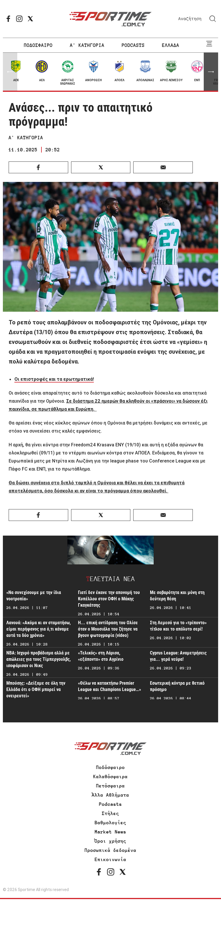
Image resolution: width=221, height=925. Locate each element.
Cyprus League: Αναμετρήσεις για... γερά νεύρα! (178, 656)
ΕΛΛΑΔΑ (170, 45)
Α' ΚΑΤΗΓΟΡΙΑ (87, 45)
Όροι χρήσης (110, 841)
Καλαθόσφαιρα (110, 776)
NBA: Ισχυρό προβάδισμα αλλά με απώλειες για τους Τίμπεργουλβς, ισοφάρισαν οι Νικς (38, 659)
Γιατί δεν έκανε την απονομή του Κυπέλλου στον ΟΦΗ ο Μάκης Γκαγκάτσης (109, 599)
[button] (211, 72)
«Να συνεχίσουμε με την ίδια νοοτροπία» (33, 596)
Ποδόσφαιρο (110, 767)
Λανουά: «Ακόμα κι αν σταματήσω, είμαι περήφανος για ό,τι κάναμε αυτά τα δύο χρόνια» (38, 629)
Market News (110, 832)
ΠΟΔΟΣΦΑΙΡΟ (38, 45)
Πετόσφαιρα (110, 786)
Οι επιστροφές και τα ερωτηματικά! (54, 379)
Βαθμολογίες (110, 822)
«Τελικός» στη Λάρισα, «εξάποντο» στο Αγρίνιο (100, 656)
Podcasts (110, 804)
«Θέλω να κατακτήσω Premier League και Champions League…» (109, 686)
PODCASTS (133, 45)
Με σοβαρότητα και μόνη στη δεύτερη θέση (177, 596)
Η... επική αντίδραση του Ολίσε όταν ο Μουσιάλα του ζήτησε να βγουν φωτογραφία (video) (108, 629)
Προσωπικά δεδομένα (110, 850)
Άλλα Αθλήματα (110, 795)
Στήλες (110, 813)
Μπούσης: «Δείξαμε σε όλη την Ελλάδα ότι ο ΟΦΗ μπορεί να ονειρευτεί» (35, 689)
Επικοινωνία (110, 859)
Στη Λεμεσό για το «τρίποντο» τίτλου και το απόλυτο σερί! (178, 626)
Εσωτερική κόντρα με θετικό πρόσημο (177, 686)
